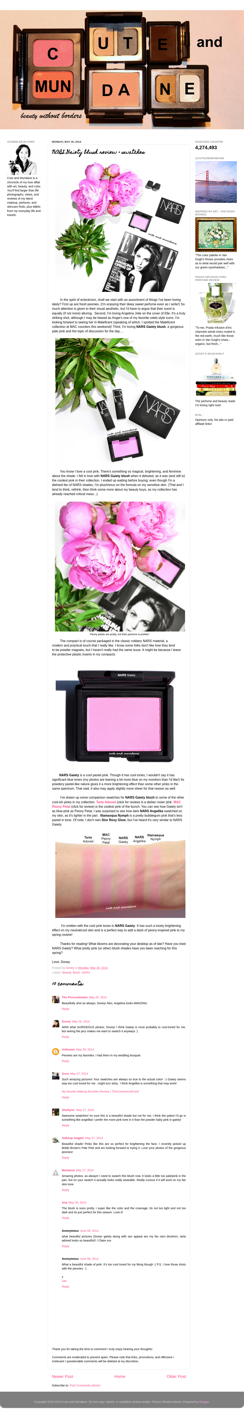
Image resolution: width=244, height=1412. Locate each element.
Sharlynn (68, 1110)
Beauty (66, 972)
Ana (64, 1202)
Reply (65, 1008)
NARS (86, 972)
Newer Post (62, 1376)
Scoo (65, 1073)
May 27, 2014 (79, 1073)
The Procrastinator (75, 997)
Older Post (176, 1376)
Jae (64, 1280)
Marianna (68, 1170)
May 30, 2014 (77, 1202)
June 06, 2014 (89, 1230)
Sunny (66, 1021)
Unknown (68, 1049)
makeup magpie (73, 1138)
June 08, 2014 (89, 1258)
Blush (76, 972)
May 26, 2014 (98, 997)
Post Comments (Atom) (85, 1385)
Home (119, 1376)
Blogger (204, 1401)
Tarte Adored (106, 802)
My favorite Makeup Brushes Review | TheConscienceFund (100, 1091)
